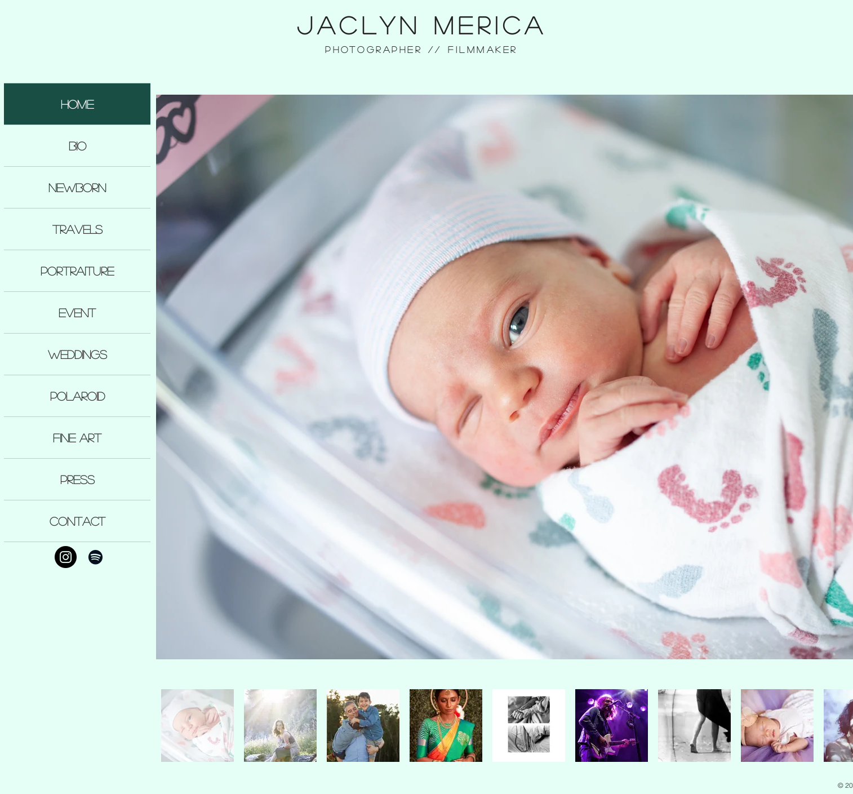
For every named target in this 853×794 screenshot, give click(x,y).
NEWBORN (77, 187)
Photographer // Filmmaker (421, 49)
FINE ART (77, 437)
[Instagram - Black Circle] (66, 557)
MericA (490, 25)
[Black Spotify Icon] (95, 557)
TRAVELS (77, 229)
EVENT (77, 312)
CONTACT (77, 521)
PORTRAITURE (77, 271)
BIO (77, 146)
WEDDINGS (77, 354)
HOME (77, 104)
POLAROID (77, 396)
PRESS (77, 479)
